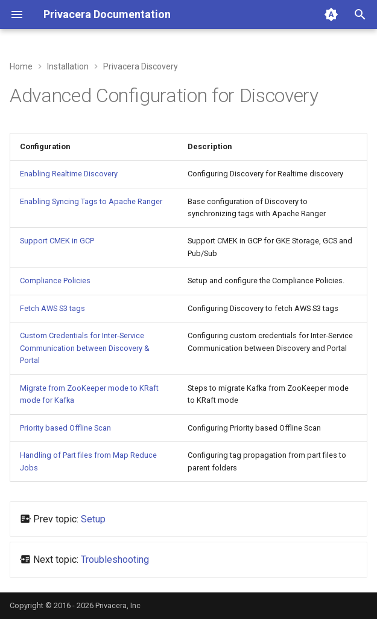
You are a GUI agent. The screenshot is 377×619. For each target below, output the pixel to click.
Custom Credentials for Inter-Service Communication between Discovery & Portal (85, 348)
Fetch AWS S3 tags (52, 308)
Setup (93, 519)
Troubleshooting (115, 559)
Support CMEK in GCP (57, 240)
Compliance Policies (55, 280)
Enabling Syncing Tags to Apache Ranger (91, 201)
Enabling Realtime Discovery (69, 173)
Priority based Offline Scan (65, 427)
